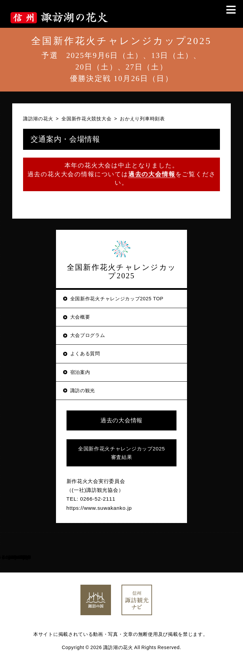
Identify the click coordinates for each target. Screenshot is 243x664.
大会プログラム (87, 335)
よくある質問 (85, 353)
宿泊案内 (80, 372)
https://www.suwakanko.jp (99, 508)
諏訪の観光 (82, 390)
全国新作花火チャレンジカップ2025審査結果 (121, 453)
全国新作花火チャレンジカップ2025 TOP (117, 298)
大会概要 (80, 317)
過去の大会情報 (121, 420)
